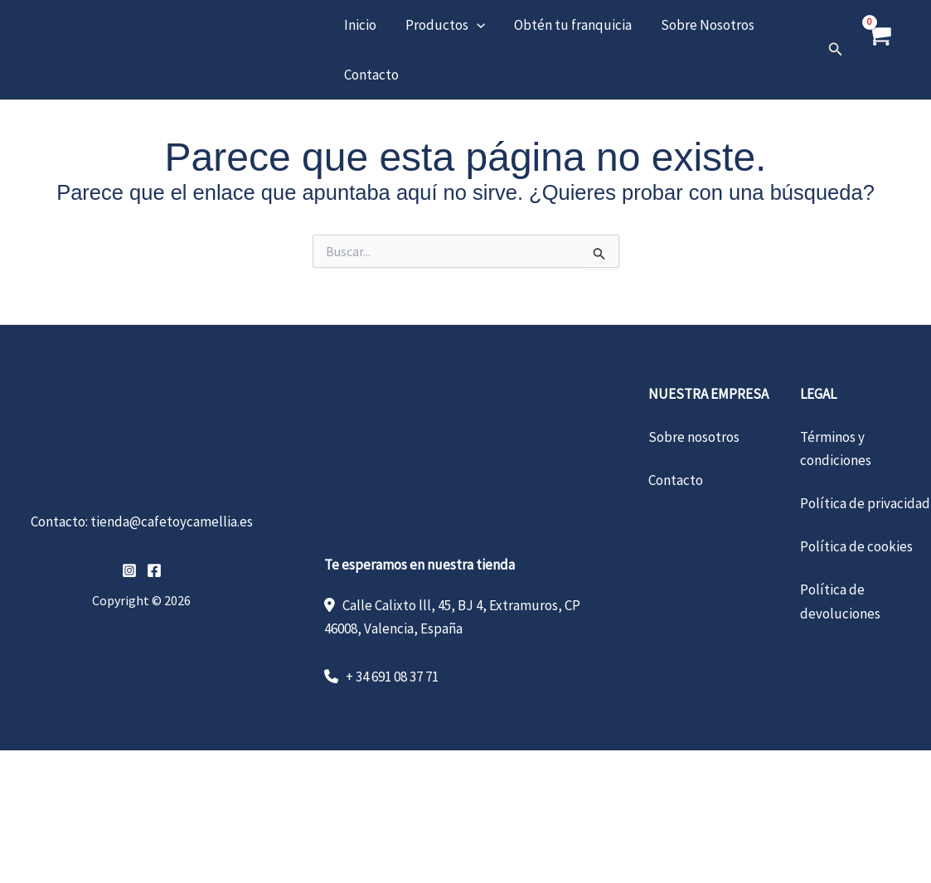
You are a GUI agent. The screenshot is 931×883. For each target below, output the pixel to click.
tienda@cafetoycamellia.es (171, 521)
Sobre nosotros (693, 437)
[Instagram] (129, 570)
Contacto (370, 74)
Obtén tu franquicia (570, 25)
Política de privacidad (865, 503)
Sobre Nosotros (704, 25)
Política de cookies (856, 546)
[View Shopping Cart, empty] (879, 49)
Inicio (359, 25)
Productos (443, 25)
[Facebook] (154, 570)
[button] (475, 25)
